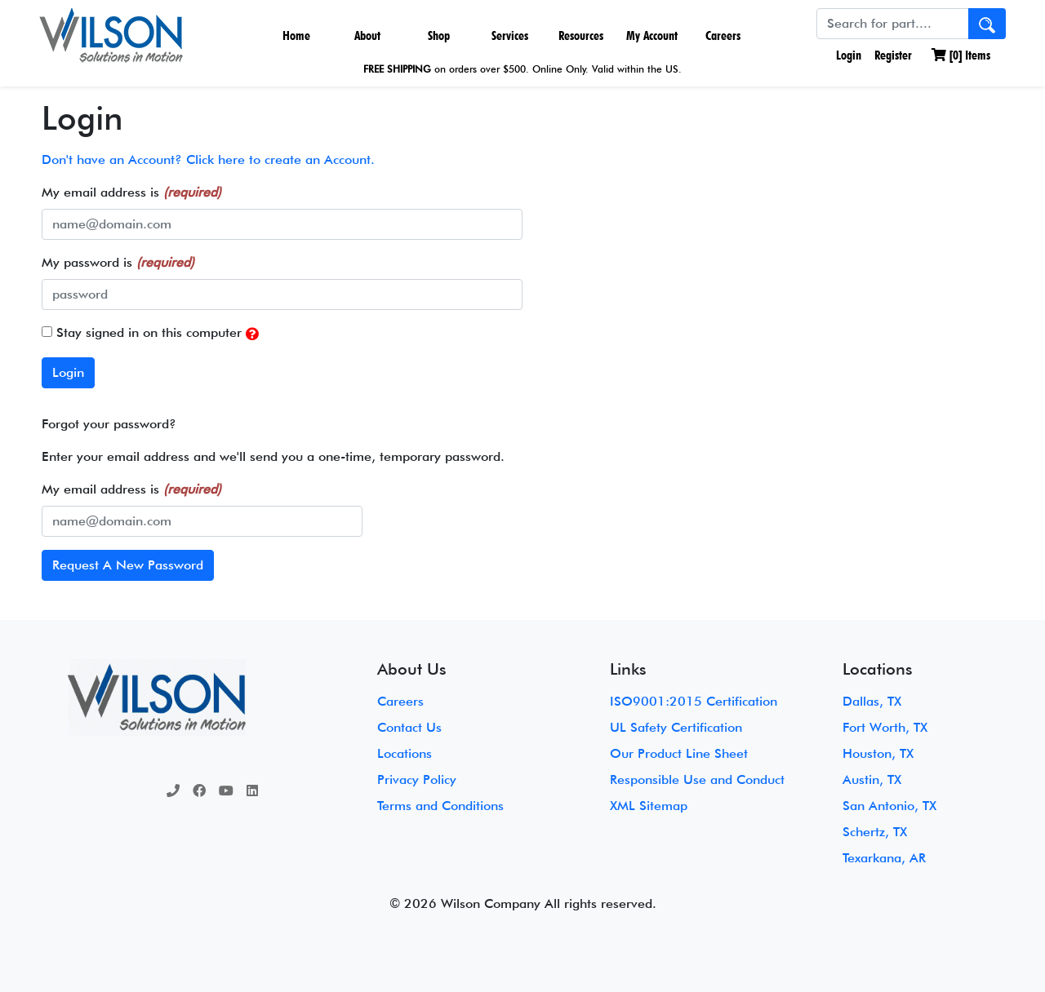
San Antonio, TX (889, 805)
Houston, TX (878, 753)
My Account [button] (652, 35)
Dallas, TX (872, 701)
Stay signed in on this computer (150, 333)
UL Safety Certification (676, 727)
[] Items (961, 55)
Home (296, 35)
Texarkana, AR (884, 858)
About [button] (367, 35)
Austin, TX (872, 779)
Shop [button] (439, 35)
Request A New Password (127, 565)
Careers (722, 35)
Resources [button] (580, 35)
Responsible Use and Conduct (697, 779)
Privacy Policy (416, 779)
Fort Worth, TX (885, 727)
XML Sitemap (648, 805)
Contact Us (409, 727)
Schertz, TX (875, 831)
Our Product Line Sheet (679, 753)
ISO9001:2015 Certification (693, 701)
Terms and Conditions (440, 805)
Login (847, 55)
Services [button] (509, 35)
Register (893, 55)
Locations (404, 753)
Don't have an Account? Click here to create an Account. (208, 159)
